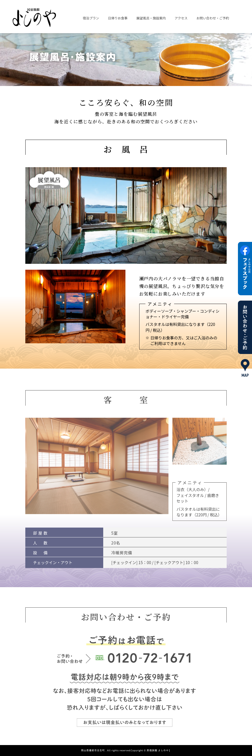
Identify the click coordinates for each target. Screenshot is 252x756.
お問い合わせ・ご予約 (212, 17)
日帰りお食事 (118, 17)
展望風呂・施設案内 (151, 17)
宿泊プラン (91, 17)
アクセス (181, 17)
